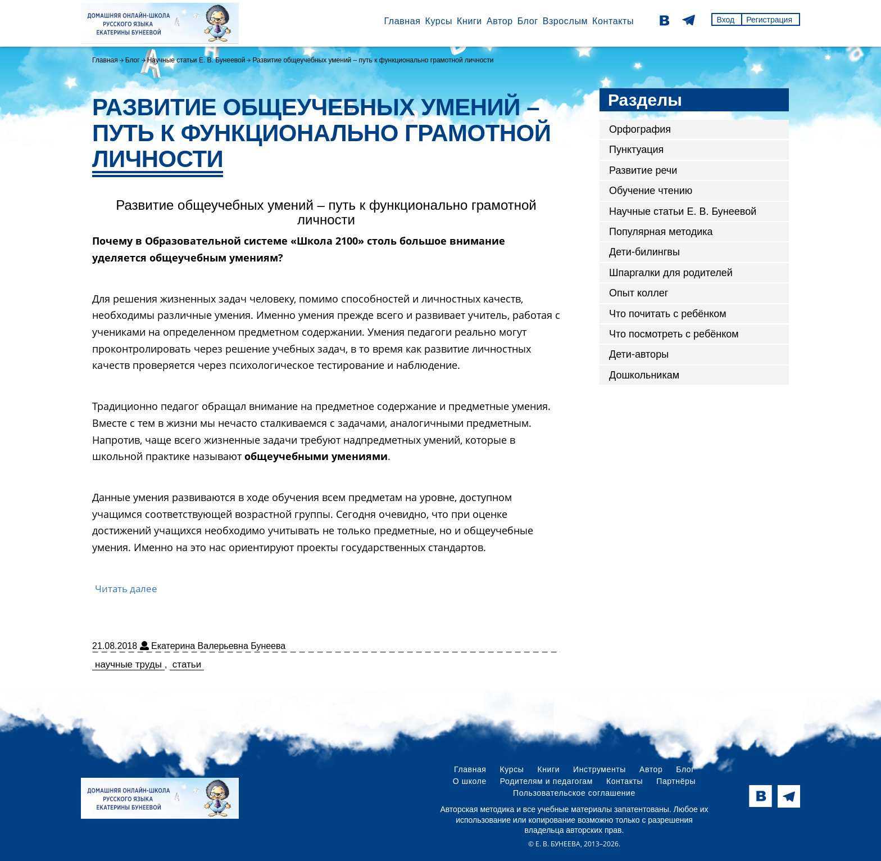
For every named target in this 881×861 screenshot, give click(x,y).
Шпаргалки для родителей (671, 272)
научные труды (128, 664)
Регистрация (769, 19)
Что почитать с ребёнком (667, 313)
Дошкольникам (644, 375)
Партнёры (676, 781)
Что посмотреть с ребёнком (674, 334)
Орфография (640, 129)
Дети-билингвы (644, 252)
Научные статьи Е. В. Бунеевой (196, 60)
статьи (186, 664)
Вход (725, 19)
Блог (527, 21)
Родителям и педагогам (546, 781)
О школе (470, 781)
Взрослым (565, 21)
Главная (402, 21)
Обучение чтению (650, 190)
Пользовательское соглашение (574, 792)
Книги (469, 21)
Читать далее (126, 588)
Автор (500, 21)
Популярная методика (661, 231)
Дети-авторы (639, 354)
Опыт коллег (638, 293)
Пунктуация (636, 149)
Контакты (613, 21)
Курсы (438, 21)
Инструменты (599, 769)
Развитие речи (643, 170)
